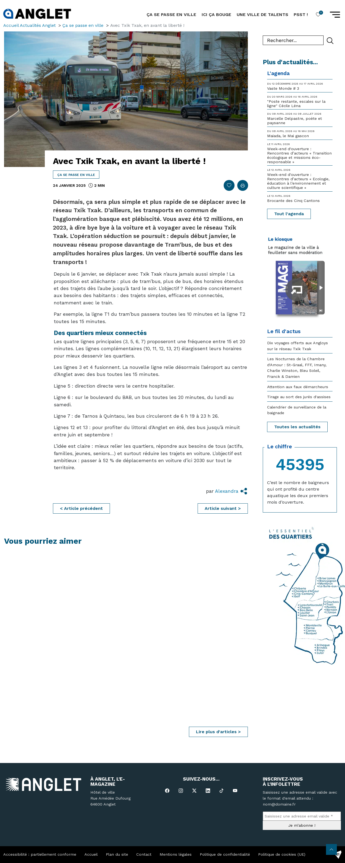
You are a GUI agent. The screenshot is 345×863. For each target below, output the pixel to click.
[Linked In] (207, 790)
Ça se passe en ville (76, 175)
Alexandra (226, 491)
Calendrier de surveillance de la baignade (296, 410)
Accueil (91, 854)
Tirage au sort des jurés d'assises (299, 397)
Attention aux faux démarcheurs (297, 387)
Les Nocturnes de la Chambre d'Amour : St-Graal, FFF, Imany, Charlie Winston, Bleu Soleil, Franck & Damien (297, 368)
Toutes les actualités (297, 426)
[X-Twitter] (194, 790)
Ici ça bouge (216, 14)
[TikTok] (221, 790)
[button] (335, 14)
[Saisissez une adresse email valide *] (302, 816)
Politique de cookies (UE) (281, 854)
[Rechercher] (330, 41)
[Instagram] (180, 790)
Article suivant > (223, 508)
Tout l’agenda (289, 213)
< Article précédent (81, 508)
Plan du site (117, 854)
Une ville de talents (262, 14)
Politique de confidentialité (225, 854)
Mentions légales (176, 854)
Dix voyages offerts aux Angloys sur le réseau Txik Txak (297, 346)
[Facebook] (167, 790)
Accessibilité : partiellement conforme (39, 854)
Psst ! (301, 14)
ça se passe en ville (171, 14)
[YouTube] (235, 790)
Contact (143, 854)
